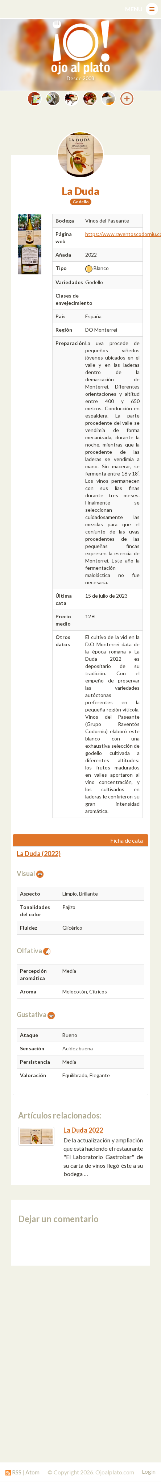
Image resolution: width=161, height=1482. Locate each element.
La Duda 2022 (83, 1130)
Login (149, 1471)
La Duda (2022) (39, 854)
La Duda (80, 191)
